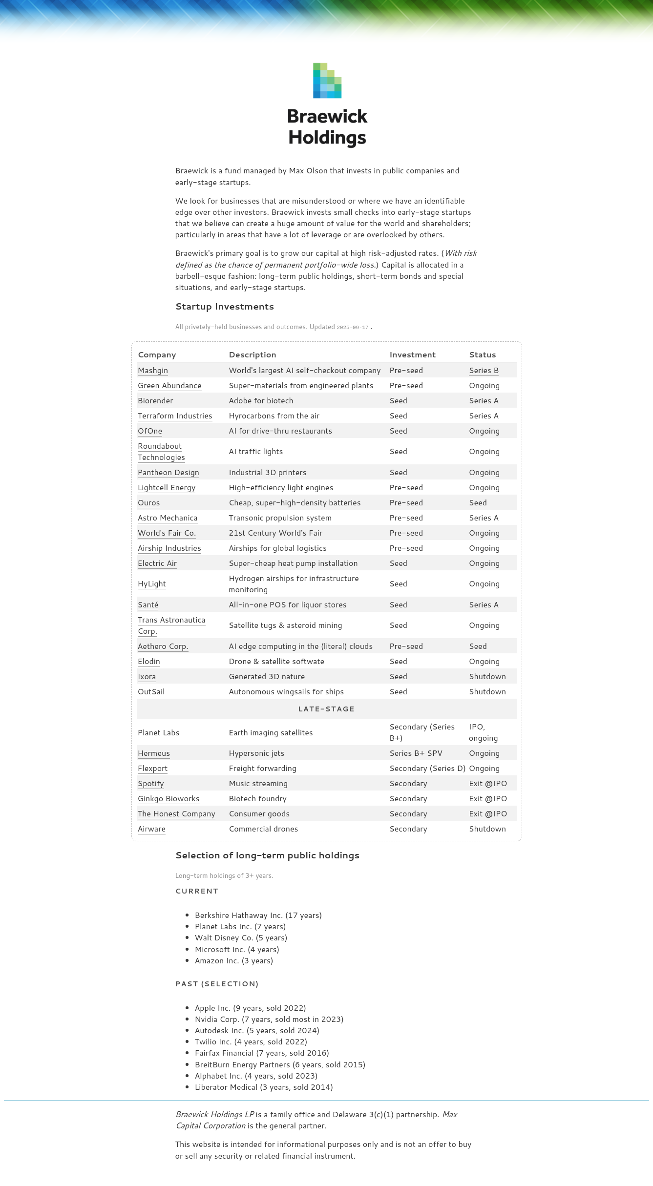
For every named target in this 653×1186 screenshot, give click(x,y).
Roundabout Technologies (162, 450)
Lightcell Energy (167, 486)
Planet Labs (159, 731)
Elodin (149, 660)
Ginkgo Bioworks (169, 797)
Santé (148, 603)
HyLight (152, 582)
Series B (484, 369)
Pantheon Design (169, 471)
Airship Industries (169, 546)
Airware (152, 827)
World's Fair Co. (167, 531)
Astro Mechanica (168, 516)
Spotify (151, 782)
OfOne (150, 429)
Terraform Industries (175, 414)
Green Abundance (170, 384)
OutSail (151, 690)
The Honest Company (176, 812)
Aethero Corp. (163, 644)
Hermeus (154, 751)
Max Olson (308, 170)
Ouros (149, 501)
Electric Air (157, 561)
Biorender (155, 399)
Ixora (147, 675)
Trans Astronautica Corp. (172, 624)
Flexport (153, 766)
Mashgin (153, 369)
